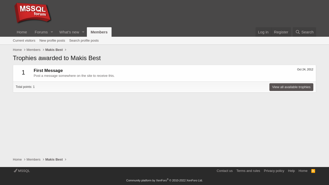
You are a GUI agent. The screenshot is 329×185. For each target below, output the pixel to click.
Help (291, 171)
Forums (41, 32)
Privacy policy (274, 171)
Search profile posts (84, 40)
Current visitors (24, 40)
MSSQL (22, 171)
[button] (52, 32)
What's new (69, 32)
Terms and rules (248, 171)
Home (22, 32)
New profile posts (52, 40)
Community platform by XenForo (164, 180)
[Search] (304, 32)
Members (99, 32)
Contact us (225, 171)
